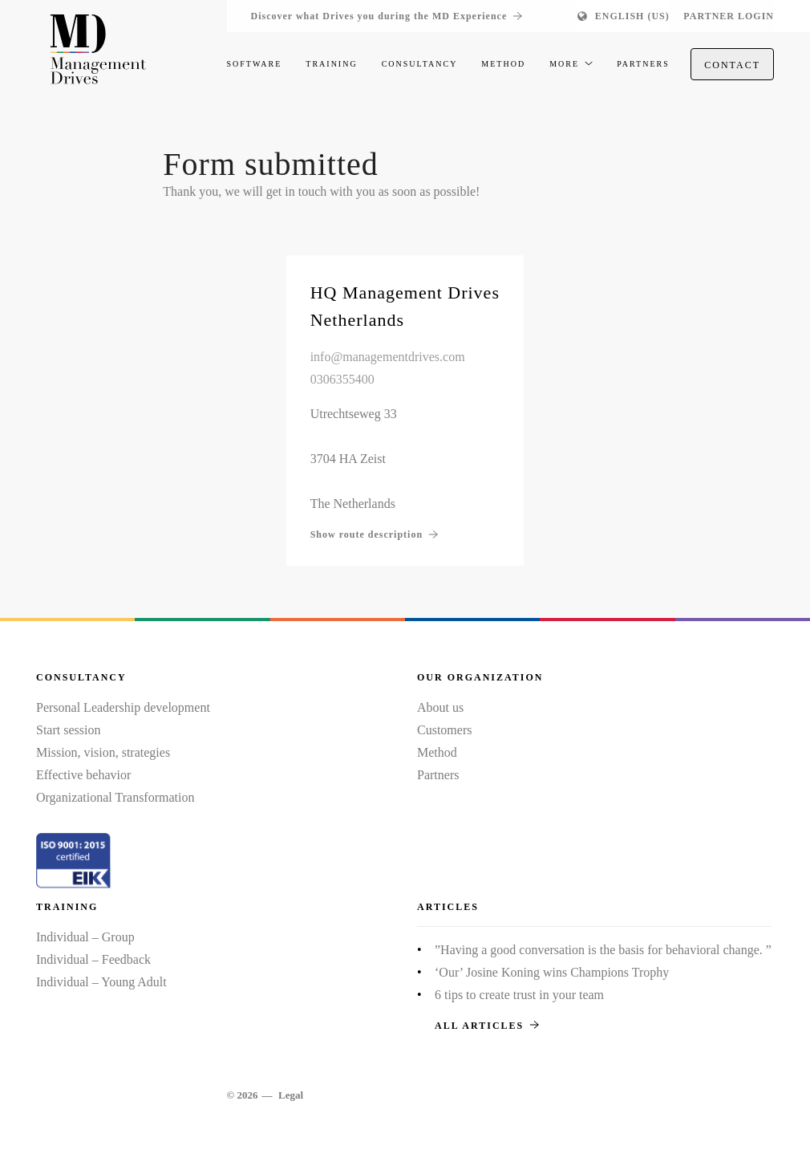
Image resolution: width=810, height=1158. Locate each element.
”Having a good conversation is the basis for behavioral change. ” (603, 950)
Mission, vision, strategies (103, 752)
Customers (444, 730)
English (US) (632, 16)
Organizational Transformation (115, 797)
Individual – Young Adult (101, 982)
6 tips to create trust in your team (519, 995)
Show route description (374, 534)
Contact (732, 65)
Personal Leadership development (123, 707)
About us (440, 707)
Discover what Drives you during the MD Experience (387, 16)
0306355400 (342, 379)
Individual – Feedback (93, 959)
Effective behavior (83, 775)
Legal (290, 1095)
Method (437, 752)
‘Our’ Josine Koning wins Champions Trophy (552, 972)
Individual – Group (85, 937)
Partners (438, 775)
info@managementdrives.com (387, 357)
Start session (68, 730)
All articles (487, 1025)
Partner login (728, 16)
